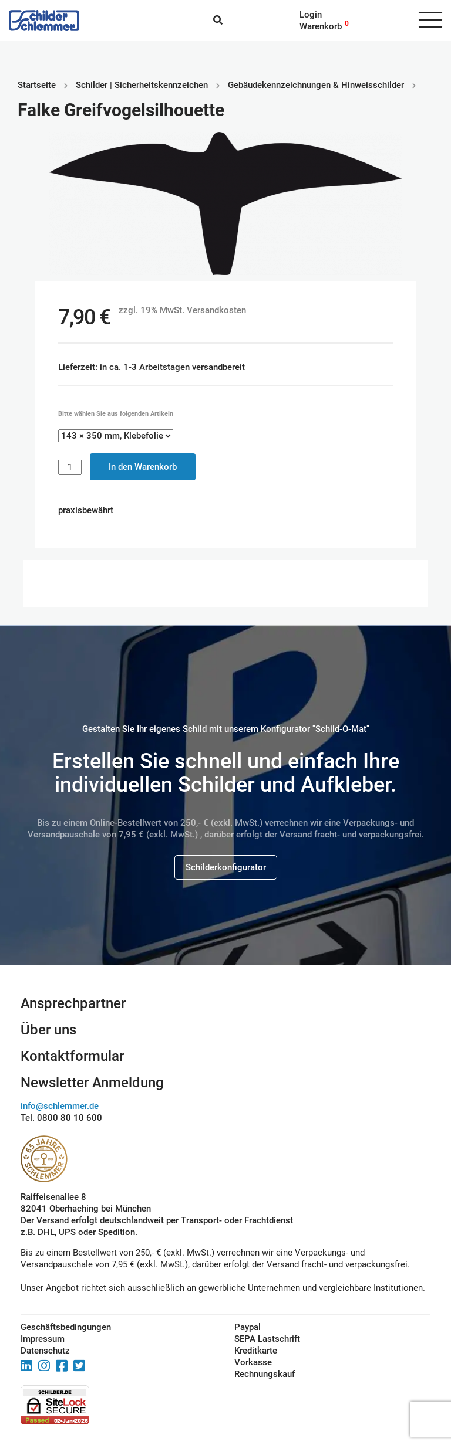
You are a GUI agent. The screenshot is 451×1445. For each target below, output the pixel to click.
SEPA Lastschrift (267, 1339)
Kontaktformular (72, 1056)
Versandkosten (216, 310)
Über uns (48, 1030)
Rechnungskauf (264, 1374)
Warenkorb (320, 26)
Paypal (247, 1327)
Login (310, 14)
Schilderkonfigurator (226, 867)
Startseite (37, 85)
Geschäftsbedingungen (66, 1327)
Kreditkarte (255, 1350)
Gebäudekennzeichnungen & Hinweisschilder (316, 85)
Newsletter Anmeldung (92, 1082)
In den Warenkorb (143, 467)
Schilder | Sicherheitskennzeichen (142, 85)
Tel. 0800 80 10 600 (61, 1117)
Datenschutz (45, 1350)
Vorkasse (253, 1362)
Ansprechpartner (73, 1003)
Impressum (43, 1339)
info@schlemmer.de (60, 1106)
